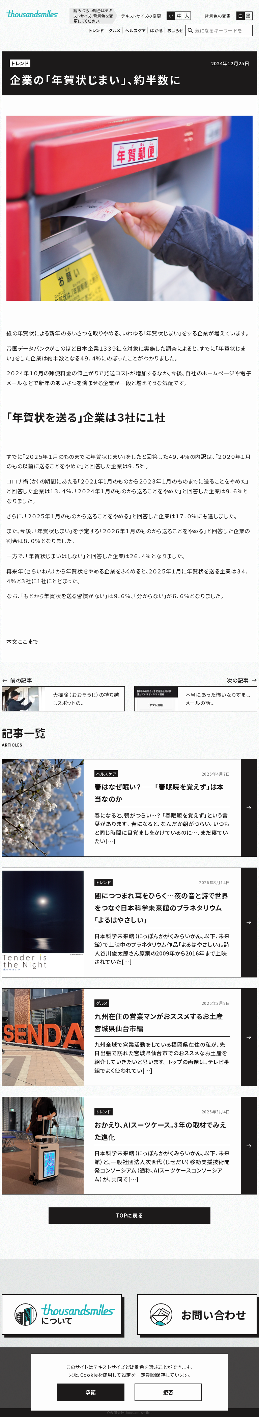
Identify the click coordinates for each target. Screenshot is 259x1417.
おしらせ (175, 30)
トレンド (96, 30)
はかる (156, 30)
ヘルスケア (135, 30)
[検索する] (191, 31)
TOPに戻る (129, 1215)
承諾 (91, 1392)
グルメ (115, 30)
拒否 (168, 1392)
